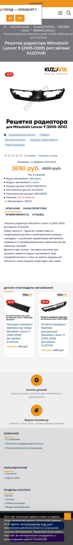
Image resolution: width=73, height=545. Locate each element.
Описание (12, 208)
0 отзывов (30, 155)
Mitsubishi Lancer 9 (44, 30)
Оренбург (36, 3)
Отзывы (38, 214)
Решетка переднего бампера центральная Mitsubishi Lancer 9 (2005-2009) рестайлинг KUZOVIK (53, 335)
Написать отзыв (48, 155)
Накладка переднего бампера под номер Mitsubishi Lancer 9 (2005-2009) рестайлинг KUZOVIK (20, 333)
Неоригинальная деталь (22, 135)
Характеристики (35, 208)
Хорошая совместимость (43, 140)
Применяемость (17, 214)
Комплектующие (19, 26)
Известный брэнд (14, 145)
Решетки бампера (43, 26)
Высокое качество (15, 140)
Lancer (25, 30)
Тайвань (44, 135)
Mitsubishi (63, 26)
